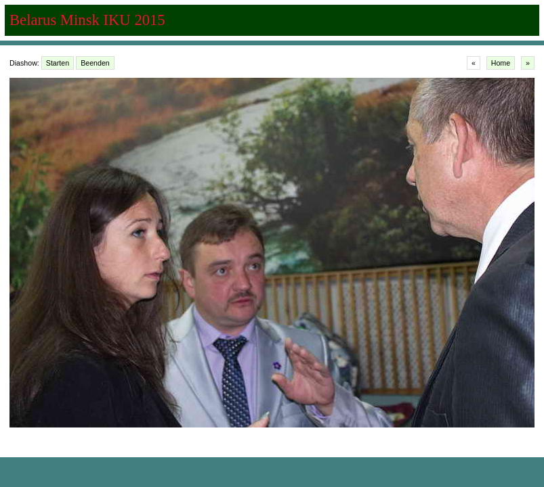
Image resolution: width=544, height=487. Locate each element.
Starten (57, 63)
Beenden (95, 63)
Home (500, 63)
